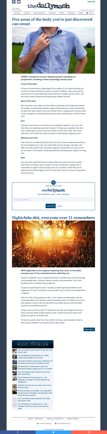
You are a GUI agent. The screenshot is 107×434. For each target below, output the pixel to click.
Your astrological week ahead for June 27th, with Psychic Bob (34, 373)
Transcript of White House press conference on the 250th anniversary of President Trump (35, 362)
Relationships (39, 13)
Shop (89, 13)
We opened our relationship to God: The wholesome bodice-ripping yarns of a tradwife (35, 367)
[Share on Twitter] (53, 432)
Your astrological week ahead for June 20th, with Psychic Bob (34, 399)
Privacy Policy (73, 419)
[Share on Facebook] (18, 432)
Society (27, 13)
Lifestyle (52, 13)
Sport (61, 13)
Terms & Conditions (54, 419)
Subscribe (50, 206)
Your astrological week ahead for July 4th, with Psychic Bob (35, 351)
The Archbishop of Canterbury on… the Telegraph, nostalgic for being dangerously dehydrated (34, 379)
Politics (17, 13)
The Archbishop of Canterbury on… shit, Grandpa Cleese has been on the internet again (33, 406)
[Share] (89, 432)
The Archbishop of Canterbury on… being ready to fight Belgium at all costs (33, 356)
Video (80, 13)
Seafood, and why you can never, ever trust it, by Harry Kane (35, 386)
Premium (71, 13)
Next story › (89, 329)
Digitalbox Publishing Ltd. (56, 429)
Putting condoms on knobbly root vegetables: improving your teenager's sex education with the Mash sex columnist (35, 393)
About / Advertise (35, 419)
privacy (59, 206)
